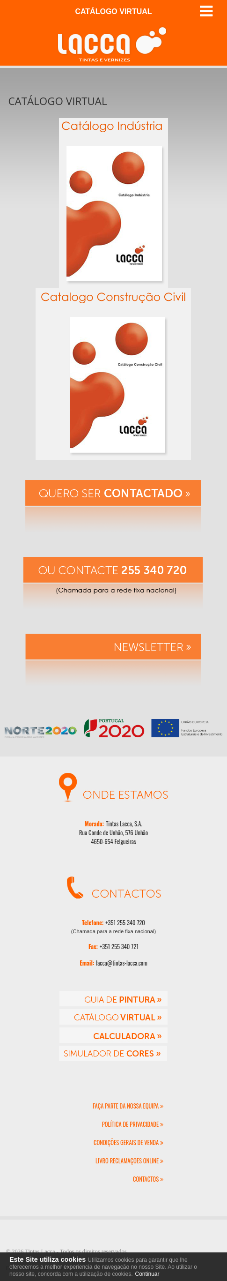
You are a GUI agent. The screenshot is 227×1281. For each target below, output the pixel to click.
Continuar (147, 1274)
